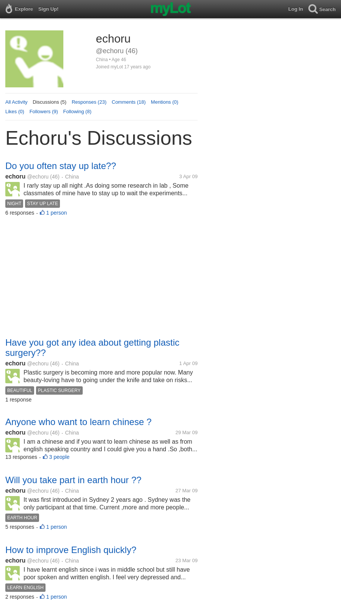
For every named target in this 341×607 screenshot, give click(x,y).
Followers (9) (44, 111)
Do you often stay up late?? (60, 166)
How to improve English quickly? (70, 550)
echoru (15, 176)
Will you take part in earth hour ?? (73, 480)
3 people (59, 457)
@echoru (38, 177)
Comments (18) (129, 102)
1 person (56, 213)
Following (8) (77, 111)
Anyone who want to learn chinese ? (78, 422)
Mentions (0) (164, 102)
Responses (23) (89, 102)
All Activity (16, 102)
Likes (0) (14, 111)
